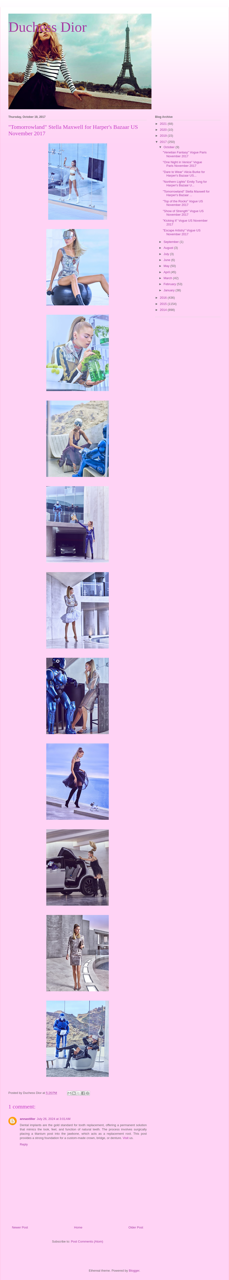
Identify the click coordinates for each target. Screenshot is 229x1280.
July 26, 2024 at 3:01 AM (53, 1119)
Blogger (134, 1270)
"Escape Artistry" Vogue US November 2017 (181, 232)
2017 (164, 142)
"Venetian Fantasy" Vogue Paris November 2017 (184, 154)
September (172, 242)
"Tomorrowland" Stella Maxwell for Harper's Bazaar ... (186, 193)
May (167, 266)
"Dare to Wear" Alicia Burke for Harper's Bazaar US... (184, 174)
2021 (164, 123)
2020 (164, 129)
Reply (24, 1144)
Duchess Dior (47, 27)
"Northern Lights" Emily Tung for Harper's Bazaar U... (185, 183)
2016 (164, 297)
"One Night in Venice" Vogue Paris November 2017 (182, 164)
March (168, 278)
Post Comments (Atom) (87, 1241)
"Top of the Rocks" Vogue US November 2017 (183, 203)
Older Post (136, 1227)
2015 (164, 304)
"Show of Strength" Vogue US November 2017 (183, 213)
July (167, 254)
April (167, 272)
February (170, 284)
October (170, 147)
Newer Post (20, 1227)
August (169, 248)
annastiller (27, 1119)
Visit (125, 1138)
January (170, 290)
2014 (164, 310)
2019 (164, 135)
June (167, 260)
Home (78, 1227)
